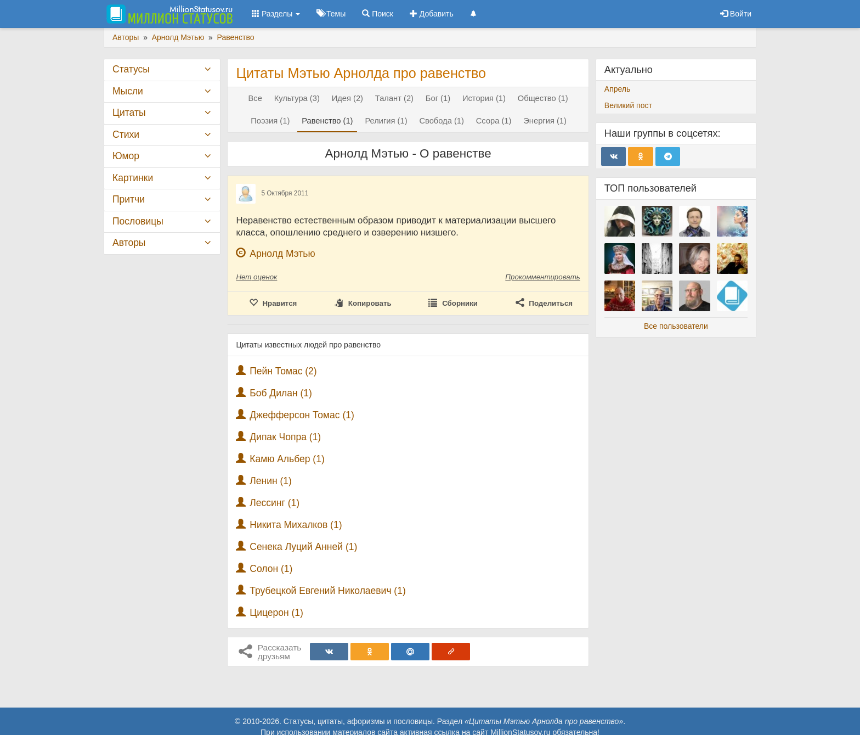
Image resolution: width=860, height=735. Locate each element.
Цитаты (128, 112)
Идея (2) (347, 98)
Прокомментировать (542, 277)
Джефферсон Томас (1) (302, 414)
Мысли (127, 91)
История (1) (484, 98)
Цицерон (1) (276, 612)
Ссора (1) (494, 120)
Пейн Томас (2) (283, 371)
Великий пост (628, 105)
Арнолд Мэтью (282, 253)
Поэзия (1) (270, 120)
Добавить (432, 13)
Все (255, 98)
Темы (331, 13)
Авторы (128, 242)
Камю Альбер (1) (287, 458)
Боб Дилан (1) (281, 393)
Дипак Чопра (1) (285, 436)
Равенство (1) (327, 120)
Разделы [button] (276, 13)
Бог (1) (438, 98)
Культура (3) (297, 98)
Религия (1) (386, 120)
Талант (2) (394, 98)
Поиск (377, 13)
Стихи (125, 134)
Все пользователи (676, 326)
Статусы (131, 69)
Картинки (132, 177)
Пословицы (137, 221)
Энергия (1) (545, 120)
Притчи (128, 199)
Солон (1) (271, 568)
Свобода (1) (441, 120)
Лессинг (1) (274, 502)
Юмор (125, 155)
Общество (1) (543, 98)
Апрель (617, 89)
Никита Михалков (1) (296, 524)
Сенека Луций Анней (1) (303, 546)
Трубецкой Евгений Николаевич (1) (328, 590)
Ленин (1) (271, 480)
